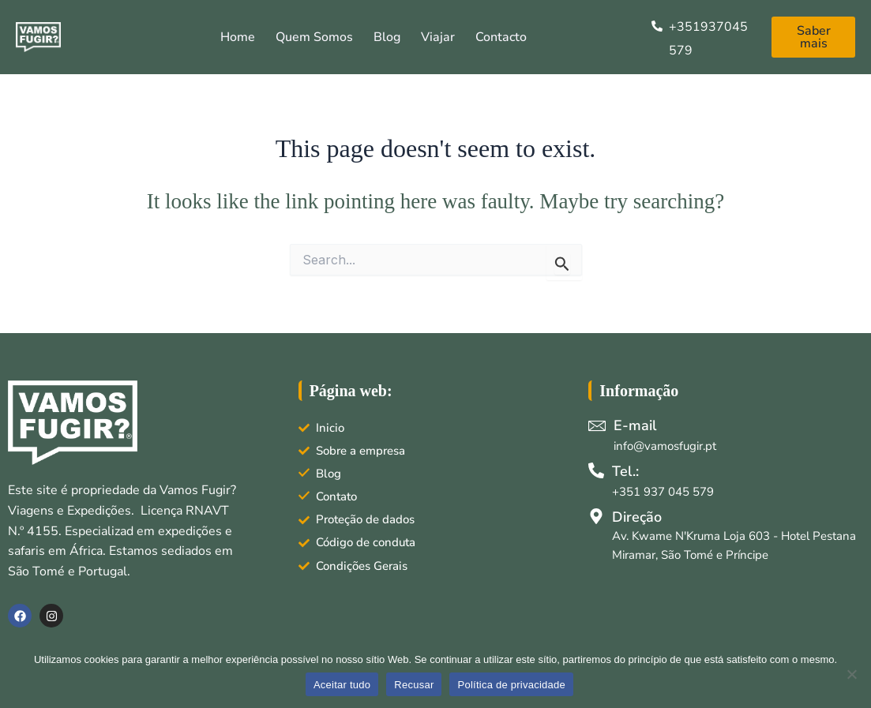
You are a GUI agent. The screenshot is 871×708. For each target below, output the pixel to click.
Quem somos (314, 37)
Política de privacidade (511, 685)
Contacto (501, 37)
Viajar (438, 37)
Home (237, 37)
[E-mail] (597, 425)
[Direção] (596, 516)
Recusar (414, 685)
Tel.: (625, 471)
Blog (387, 37)
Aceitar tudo (341, 685)
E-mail (635, 425)
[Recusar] (851, 674)
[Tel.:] (596, 470)
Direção (637, 517)
